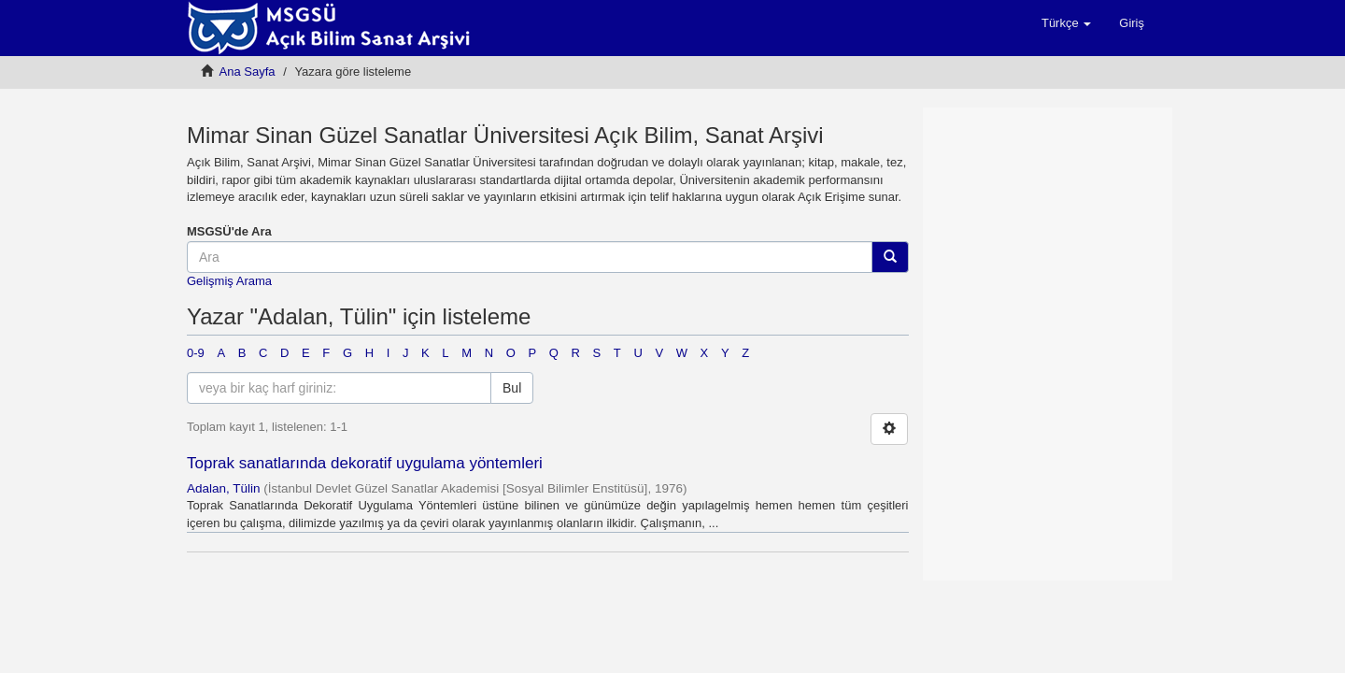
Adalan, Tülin (224, 488)
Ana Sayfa (247, 71)
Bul (512, 387)
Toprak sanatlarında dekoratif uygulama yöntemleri (365, 463)
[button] (1066, 23)
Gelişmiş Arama (229, 281)
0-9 (196, 353)
